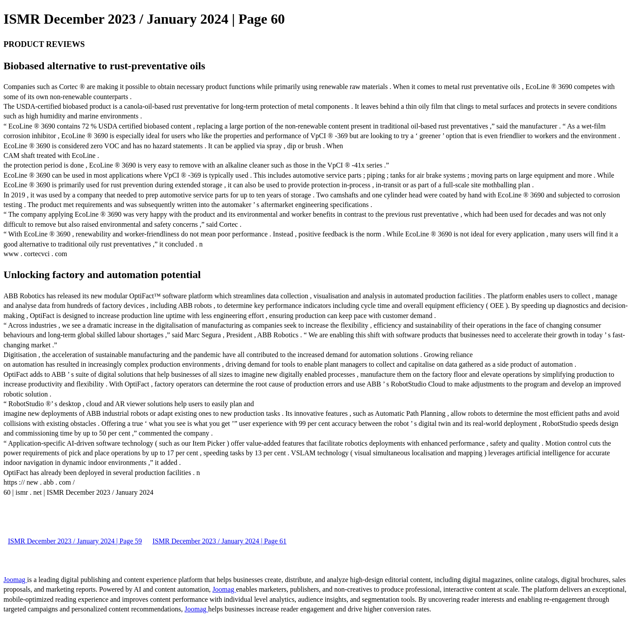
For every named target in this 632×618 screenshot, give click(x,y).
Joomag (15, 579)
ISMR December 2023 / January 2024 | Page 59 (75, 541)
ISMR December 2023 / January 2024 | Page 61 (219, 541)
